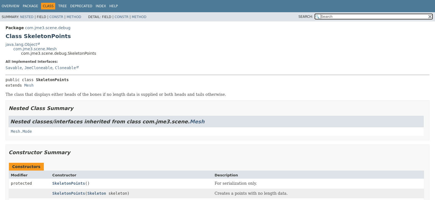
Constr (56, 17)
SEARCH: (306, 17)
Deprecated (81, 6)
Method (74, 17)
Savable (14, 68)
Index (101, 6)
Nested (26, 17)
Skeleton (96, 193)
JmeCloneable (38, 68)
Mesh (29, 85)
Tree (62, 6)
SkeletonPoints (68, 183)
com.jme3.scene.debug (47, 28)
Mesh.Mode (21, 131)
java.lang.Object (21, 44)
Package (30, 6)
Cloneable (65, 68)
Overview (10, 6)
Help (113, 6)
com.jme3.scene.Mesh (35, 49)
